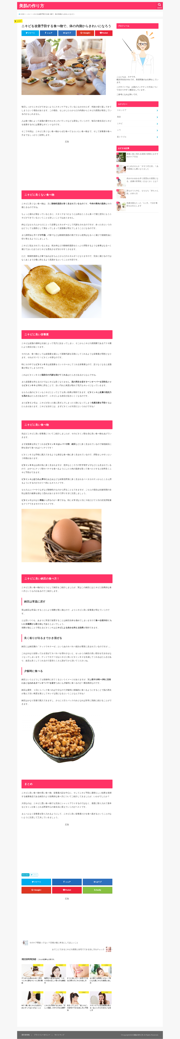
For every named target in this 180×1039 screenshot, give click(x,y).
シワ (119, 130)
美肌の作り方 (31, 5)
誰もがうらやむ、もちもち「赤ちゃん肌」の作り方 (142, 192)
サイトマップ (59, 1035)
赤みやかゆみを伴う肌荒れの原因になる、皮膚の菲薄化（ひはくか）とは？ (142, 179)
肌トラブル (121, 137)
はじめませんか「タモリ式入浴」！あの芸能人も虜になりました (142, 167)
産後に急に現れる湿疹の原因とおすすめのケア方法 (142, 155)
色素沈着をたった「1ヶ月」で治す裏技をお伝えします (142, 204)
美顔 (119, 117)
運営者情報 (26, 1035)
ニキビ (26, 875)
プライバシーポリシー (42, 1035)
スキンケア (121, 110)
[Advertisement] (67, 160)
